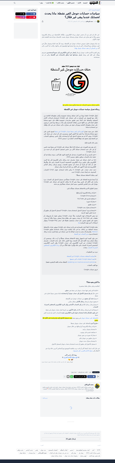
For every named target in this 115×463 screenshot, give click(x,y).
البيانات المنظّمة (63, 450)
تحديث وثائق (20, 450)
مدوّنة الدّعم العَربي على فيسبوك (83, 351)
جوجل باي (81, 453)
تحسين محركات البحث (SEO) (93, 453)
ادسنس (71, 450)
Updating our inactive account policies (81, 262)
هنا (79, 223)
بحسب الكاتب (60, 3)
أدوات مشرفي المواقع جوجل (83, 450)
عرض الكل (45, 398)
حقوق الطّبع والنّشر (42, 453)
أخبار (90, 10)
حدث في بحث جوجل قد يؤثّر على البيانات (59, 453)
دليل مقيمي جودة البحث (94, 456)
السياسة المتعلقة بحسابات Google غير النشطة (81, 256)
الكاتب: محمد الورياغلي (82, 372)
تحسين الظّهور (70, 3)
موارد (41, 3)
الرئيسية (85, 3)
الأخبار (79, 3)
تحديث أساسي (29, 450)
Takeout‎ (95, 232)
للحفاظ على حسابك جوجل (89, 318)
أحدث (99, 445)
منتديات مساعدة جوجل (56, 456)
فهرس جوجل (83, 456)
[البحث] (15, 3)
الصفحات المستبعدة (52, 450)
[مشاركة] (43, 21)
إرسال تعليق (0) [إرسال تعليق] (71, 439)
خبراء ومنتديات (31, 453)
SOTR (98, 450)
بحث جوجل (43, 450)
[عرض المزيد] (64, 376)
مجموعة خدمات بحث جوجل (71, 456)
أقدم (42, 445)
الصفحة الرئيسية (96, 10)
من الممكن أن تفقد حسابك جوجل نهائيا (86, 48)
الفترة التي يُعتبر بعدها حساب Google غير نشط (69, 131)
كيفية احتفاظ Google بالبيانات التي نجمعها (82, 259)
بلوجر (36, 450)
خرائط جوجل (23, 453)
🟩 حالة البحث (50, 3)
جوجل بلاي (73, 453)
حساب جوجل (74, 372)
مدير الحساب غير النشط (81, 234)
